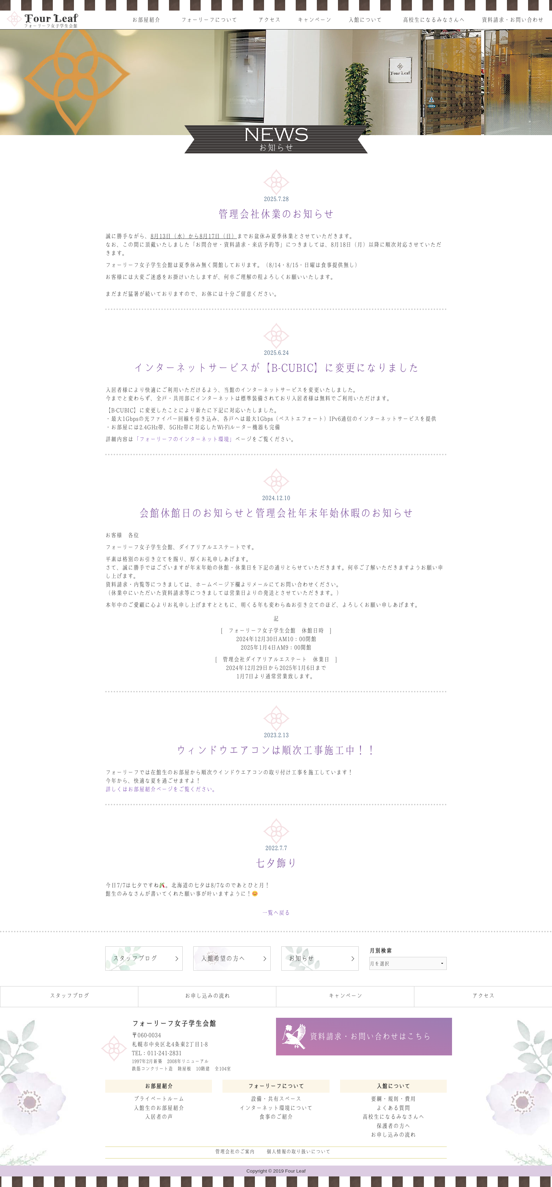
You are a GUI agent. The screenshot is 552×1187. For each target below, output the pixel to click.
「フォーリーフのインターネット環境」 (184, 439)
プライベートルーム (158, 1099)
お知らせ (301, 958)
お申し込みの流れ (207, 995)
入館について (365, 20)
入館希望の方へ (223, 958)
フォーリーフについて (209, 20)
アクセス (269, 20)
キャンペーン (314, 20)
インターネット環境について (276, 1108)
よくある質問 (393, 1108)
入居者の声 (159, 1116)
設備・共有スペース (276, 1099)
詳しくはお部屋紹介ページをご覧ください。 (161, 789)
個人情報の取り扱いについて (298, 1151)
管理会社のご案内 (235, 1151)
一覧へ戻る (276, 912)
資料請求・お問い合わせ (513, 20)
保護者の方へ (393, 1126)
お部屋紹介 (146, 20)
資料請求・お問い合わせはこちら (370, 1036)
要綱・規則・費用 (393, 1099)
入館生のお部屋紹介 (158, 1108)
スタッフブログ (135, 958)
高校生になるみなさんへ (434, 20)
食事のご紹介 (276, 1116)
